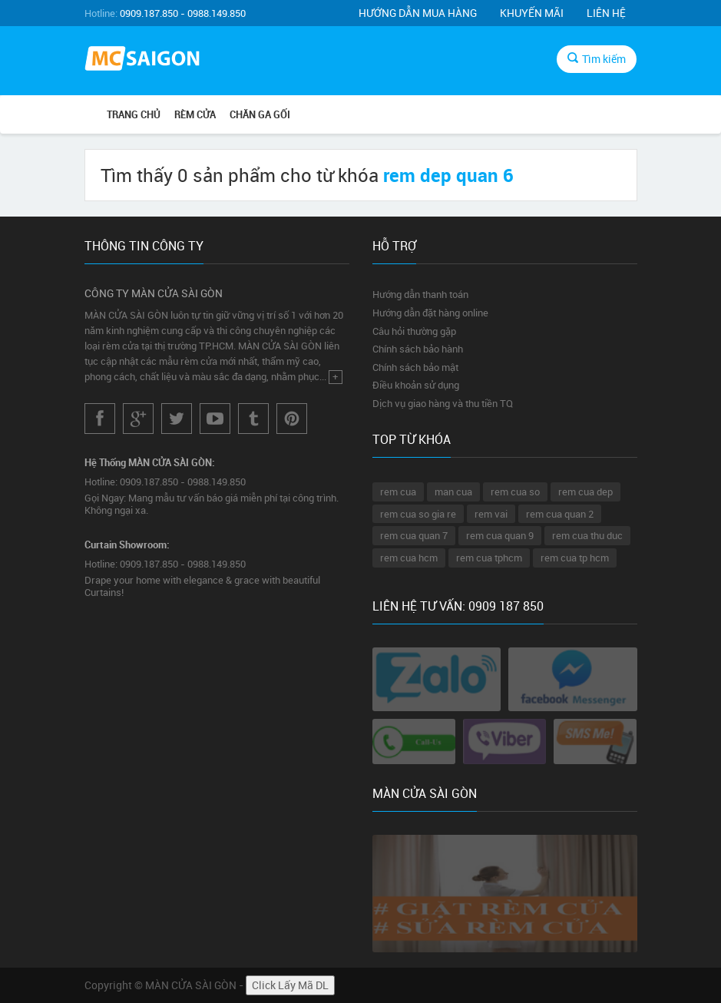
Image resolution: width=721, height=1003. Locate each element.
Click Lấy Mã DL (290, 985)
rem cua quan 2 (560, 514)
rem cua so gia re (418, 514)
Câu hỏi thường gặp (414, 331)
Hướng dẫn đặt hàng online (430, 312)
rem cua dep (585, 491)
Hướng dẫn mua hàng (418, 12)
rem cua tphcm (489, 557)
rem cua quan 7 (414, 535)
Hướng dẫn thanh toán (420, 294)
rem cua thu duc (587, 535)
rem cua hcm (409, 557)
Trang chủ (133, 114)
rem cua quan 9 (500, 535)
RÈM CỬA (195, 114)
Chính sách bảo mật (415, 367)
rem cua (398, 491)
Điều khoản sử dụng (415, 385)
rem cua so (515, 491)
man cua (453, 491)
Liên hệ (606, 12)
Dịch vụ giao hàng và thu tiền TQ (442, 403)
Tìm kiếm (596, 58)
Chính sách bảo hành (417, 349)
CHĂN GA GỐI (260, 114)
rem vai (491, 514)
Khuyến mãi (532, 12)
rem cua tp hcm (575, 557)
